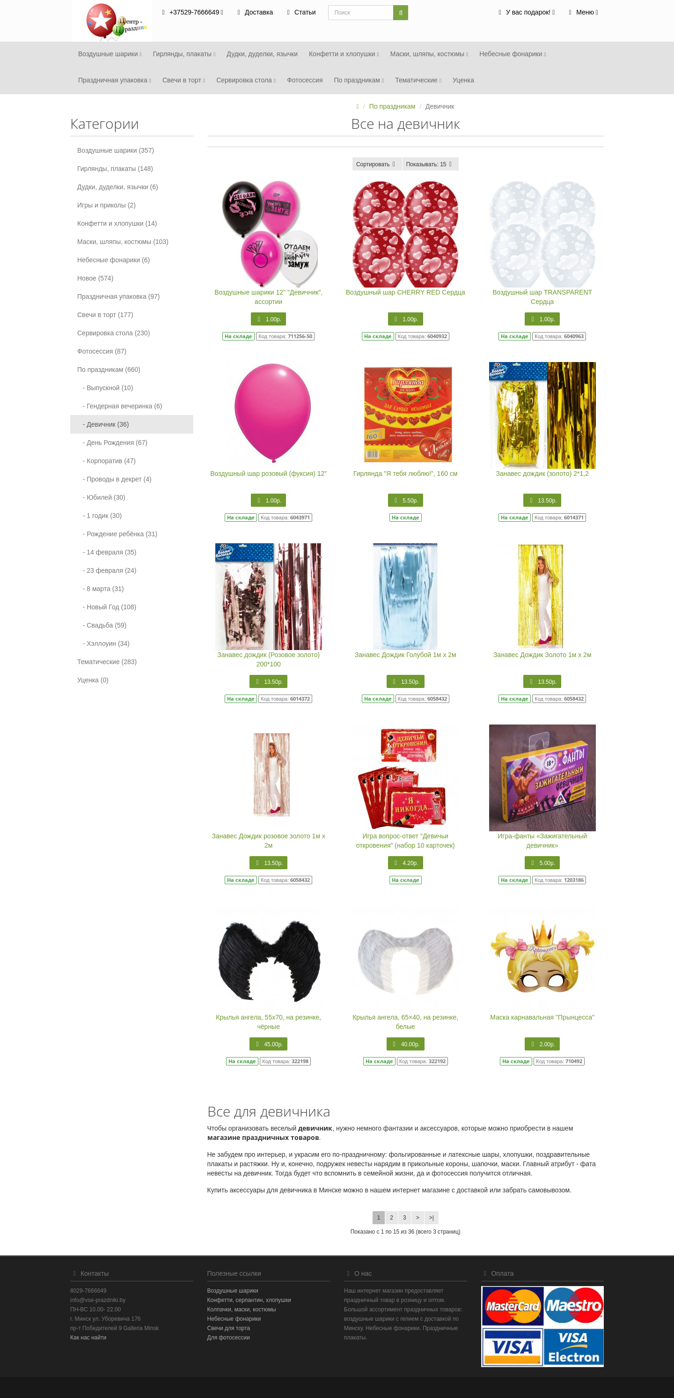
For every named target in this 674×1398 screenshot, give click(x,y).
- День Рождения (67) (112, 442)
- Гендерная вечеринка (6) (119, 406)
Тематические (418, 80)
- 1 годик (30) (99, 515)
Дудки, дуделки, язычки (262, 54)
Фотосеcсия (304, 80)
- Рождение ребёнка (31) (117, 534)
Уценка (463, 80)
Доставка (253, 12)
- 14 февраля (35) (107, 552)
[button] (525, 13)
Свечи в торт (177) (105, 314)
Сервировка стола (246, 80)
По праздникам (359, 80)
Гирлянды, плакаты (184, 54)
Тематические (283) (107, 662)
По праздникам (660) (108, 369)
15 (430, 164)
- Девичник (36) (103, 424)
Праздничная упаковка (114, 80)
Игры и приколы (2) (106, 205)
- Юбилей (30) (101, 497)
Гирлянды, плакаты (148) (115, 168)
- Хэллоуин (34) (103, 643)
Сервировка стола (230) (113, 333)
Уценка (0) (93, 680)
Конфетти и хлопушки (344, 54)
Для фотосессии (228, 1337)
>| (431, 1217)
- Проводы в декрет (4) (114, 479)
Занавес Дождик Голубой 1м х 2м (405, 654)
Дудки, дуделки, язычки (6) (117, 187)
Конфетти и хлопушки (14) (117, 223)
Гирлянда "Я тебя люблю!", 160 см (405, 473)
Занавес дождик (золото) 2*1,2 (542, 473)
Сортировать (377, 164)
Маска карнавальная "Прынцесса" (542, 1017)
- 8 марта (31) (100, 588)
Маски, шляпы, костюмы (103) (122, 241)
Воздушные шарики (110, 54)
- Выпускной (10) (105, 388)
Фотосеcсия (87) (101, 351)
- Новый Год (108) (106, 607)
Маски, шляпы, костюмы (429, 54)
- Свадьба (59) (101, 625)
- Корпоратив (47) (106, 461)
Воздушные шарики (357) (115, 150)
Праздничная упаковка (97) (118, 296)
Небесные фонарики (512, 54)
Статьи (299, 12)
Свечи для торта (228, 1328)
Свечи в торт (183, 80)
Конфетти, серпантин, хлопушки (249, 1300)
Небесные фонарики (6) (113, 260)
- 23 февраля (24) (107, 570)
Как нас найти (88, 1337)
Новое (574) (95, 278)
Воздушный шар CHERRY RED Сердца (405, 292)
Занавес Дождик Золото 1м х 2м (542, 654)
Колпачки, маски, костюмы (241, 1309)
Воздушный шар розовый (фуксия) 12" (268, 473)
